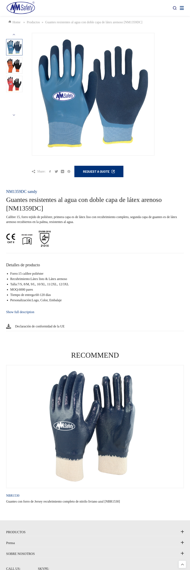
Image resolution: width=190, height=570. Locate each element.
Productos (34, 22)
